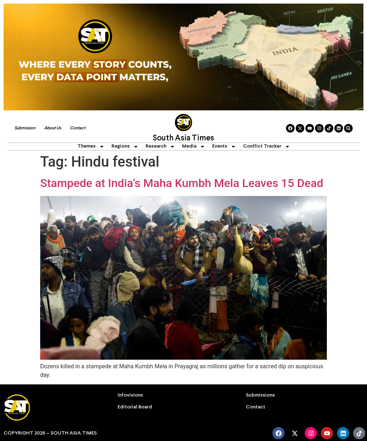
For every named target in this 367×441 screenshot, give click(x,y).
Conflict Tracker (266, 146)
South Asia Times (183, 138)
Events (224, 146)
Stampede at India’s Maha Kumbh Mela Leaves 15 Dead (181, 183)
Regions (124, 146)
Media (193, 146)
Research (160, 146)
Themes (90, 146)
